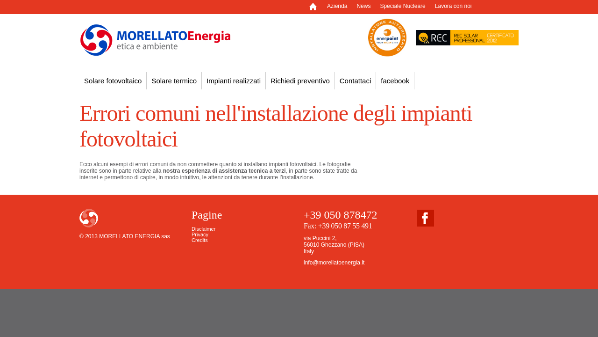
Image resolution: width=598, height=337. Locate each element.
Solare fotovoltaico (113, 81)
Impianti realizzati (233, 81)
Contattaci (355, 81)
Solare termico (174, 81)
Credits (200, 240)
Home (318, 9)
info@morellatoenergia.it (334, 262)
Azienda (337, 6)
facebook (395, 81)
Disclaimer (203, 229)
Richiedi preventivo (300, 81)
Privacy (200, 234)
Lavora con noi (453, 6)
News (363, 6)
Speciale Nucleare (402, 6)
